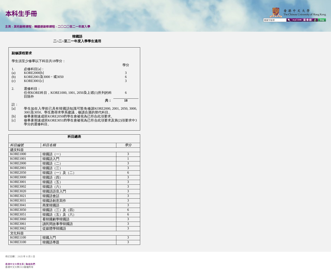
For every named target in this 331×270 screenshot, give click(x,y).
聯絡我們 (30, 264)
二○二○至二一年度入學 (74, 27)
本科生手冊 (21, 13)
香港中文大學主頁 (14, 264)
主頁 (8, 27)
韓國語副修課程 (44, 27)
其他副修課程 (22, 27)
